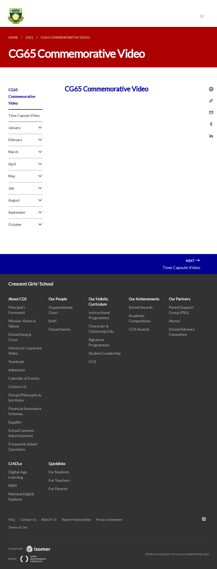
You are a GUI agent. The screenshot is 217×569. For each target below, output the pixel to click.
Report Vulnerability (76, 519)
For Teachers (59, 480)
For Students (59, 472)
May (25, 176)
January (25, 127)
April (25, 164)
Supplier (15, 422)
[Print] (210, 89)
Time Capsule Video (24, 115)
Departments (59, 329)
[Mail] (210, 110)
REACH (47, 519)
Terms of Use (17, 527)
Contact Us (17, 386)
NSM (12, 485)
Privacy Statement (109, 519)
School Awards (141, 307)
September (25, 212)
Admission (16, 370)
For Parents (58, 488)
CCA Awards (139, 329)
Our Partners (179, 299)
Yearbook (16, 361)
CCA (92, 361)
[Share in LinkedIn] (210, 133)
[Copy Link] (210, 101)
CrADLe (15, 463)
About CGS (17, 299)
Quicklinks (56, 463)
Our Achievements (144, 299)
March (25, 152)
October (25, 224)
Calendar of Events (23, 378)
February (25, 140)
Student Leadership (105, 353)
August (25, 200)
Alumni (174, 321)
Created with (32, 548)
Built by (30, 558)
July (25, 188)
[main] (108, 140)
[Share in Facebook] (210, 122)
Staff (52, 321)
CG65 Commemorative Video (21, 96)
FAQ (11, 519)
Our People (57, 299)
